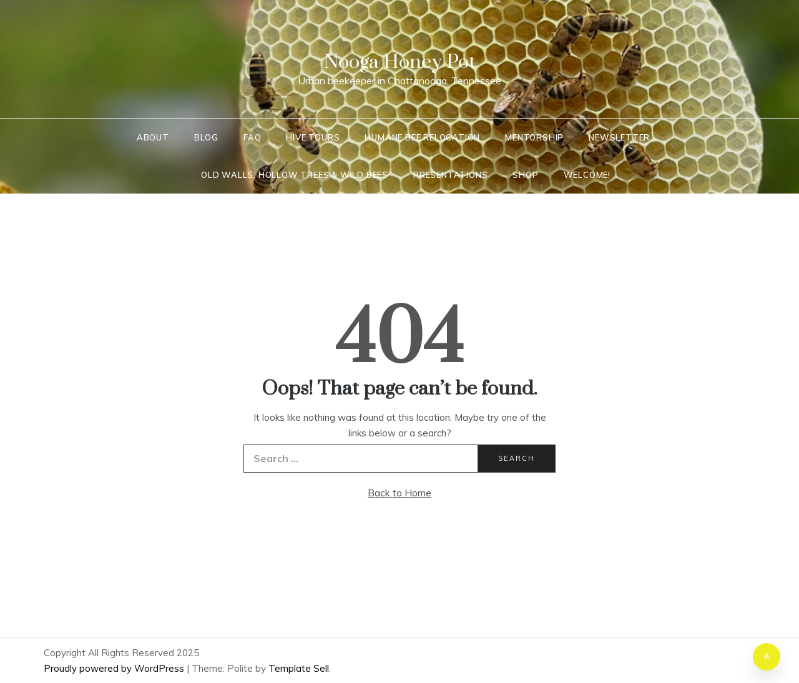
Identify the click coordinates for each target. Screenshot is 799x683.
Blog (206, 137)
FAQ (252, 137)
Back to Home (399, 492)
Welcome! (587, 175)
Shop (525, 175)
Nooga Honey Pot (400, 62)
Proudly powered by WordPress (115, 668)
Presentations (450, 175)
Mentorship (534, 137)
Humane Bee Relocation (422, 137)
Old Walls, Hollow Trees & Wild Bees (294, 175)
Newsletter (619, 137)
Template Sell (298, 668)
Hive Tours (313, 137)
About (153, 137)
